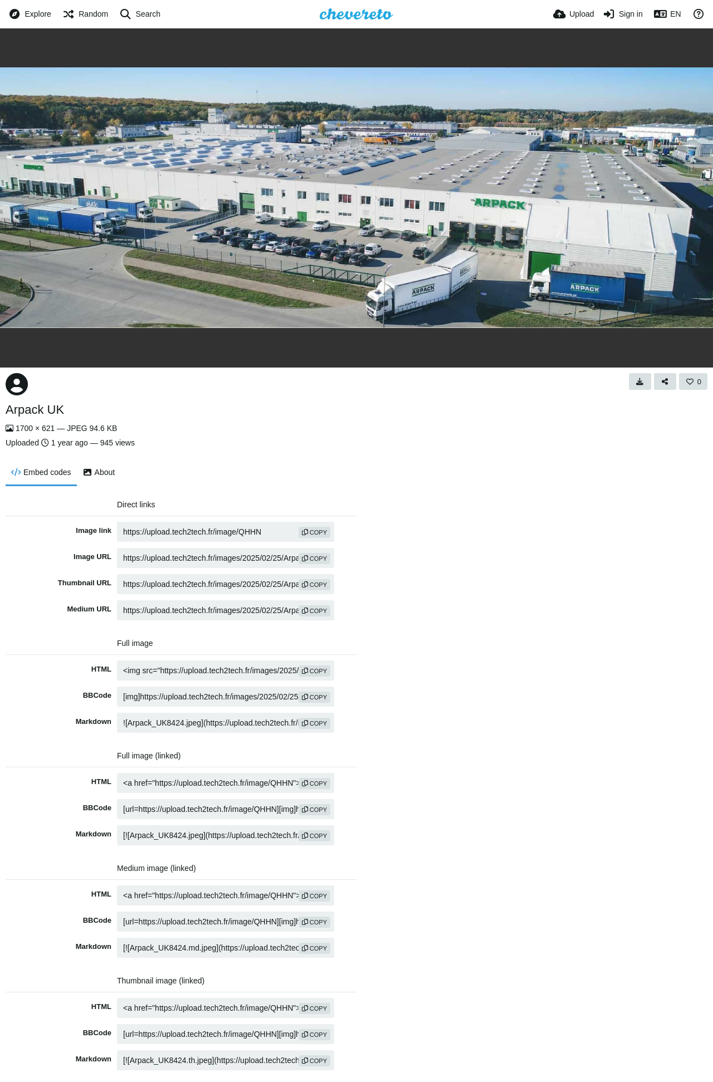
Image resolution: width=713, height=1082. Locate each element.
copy (314, 532)
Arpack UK (35, 410)
